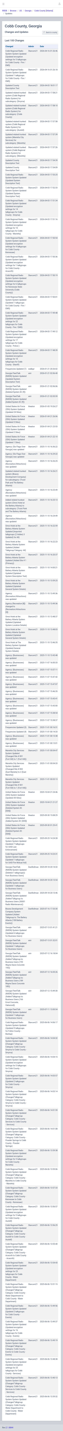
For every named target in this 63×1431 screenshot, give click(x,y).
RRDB (4, 11)
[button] (59, 3)
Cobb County (39, 11)
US (20, 11)
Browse (13, 11)
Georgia (28, 11)
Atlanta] (49, 11)
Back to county (50, 32)
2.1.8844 (9, 1427)
